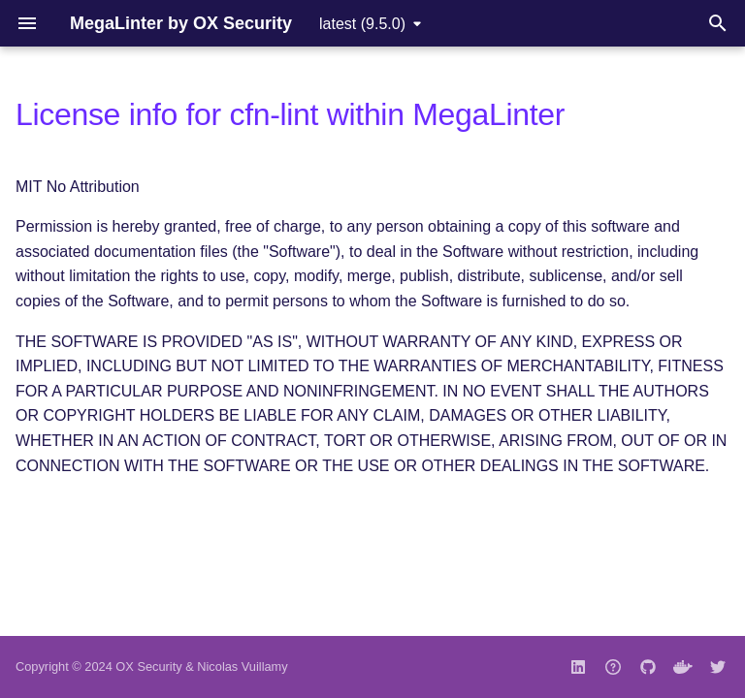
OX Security (148, 666)
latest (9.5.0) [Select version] (362, 24)
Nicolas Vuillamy (242, 666)
